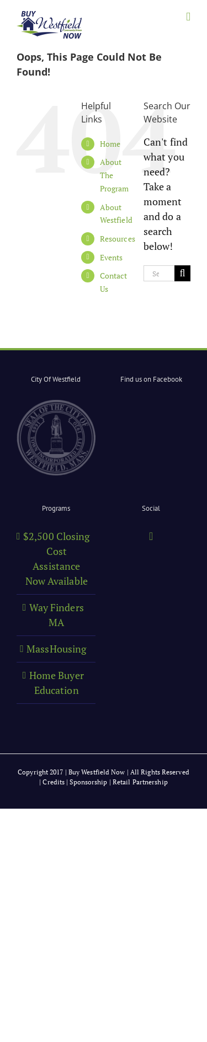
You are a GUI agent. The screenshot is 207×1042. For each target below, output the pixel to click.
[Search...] (159, 273)
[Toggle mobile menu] (188, 17)
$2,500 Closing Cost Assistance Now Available (56, 558)
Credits (54, 782)
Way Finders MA (56, 615)
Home (110, 143)
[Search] (182, 273)
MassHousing (56, 648)
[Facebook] (151, 536)
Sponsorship (88, 782)
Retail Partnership (140, 782)
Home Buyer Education (56, 683)
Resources (117, 238)
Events (111, 257)
